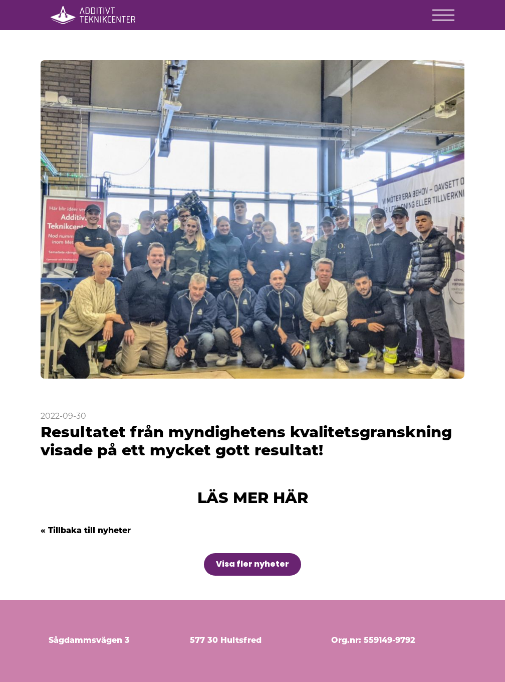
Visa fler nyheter (252, 564)
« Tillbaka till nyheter (86, 531)
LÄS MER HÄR (252, 499)
